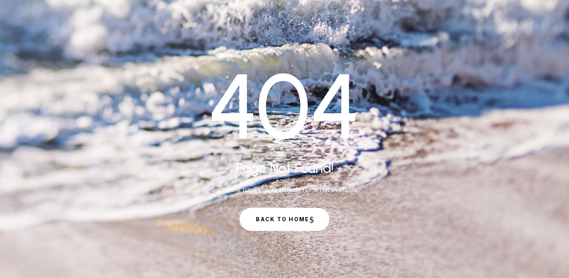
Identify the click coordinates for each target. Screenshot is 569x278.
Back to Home (283, 219)
